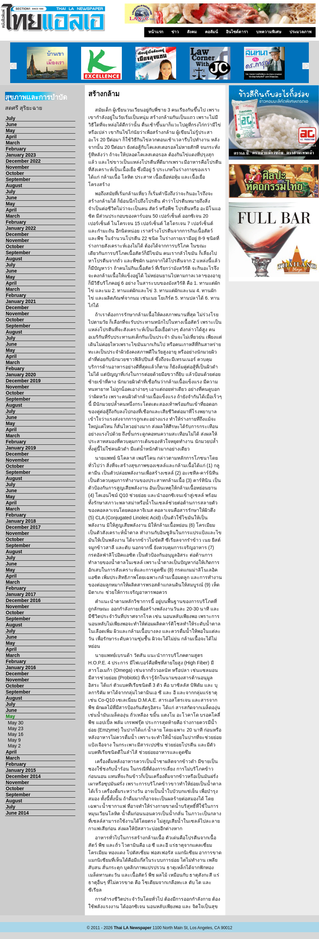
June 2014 (17, 813)
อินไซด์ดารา (237, 31)
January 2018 (21, 521)
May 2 (14, 745)
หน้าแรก (155, 31)
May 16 (15, 734)
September (18, 179)
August (14, 185)
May (10, 130)
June (11, 124)
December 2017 (23, 527)
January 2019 (21, 448)
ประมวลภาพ (300, 31)
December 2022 (23, 161)
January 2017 (21, 594)
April (11, 136)
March (13, 142)
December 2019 (23, 380)
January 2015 (21, 770)
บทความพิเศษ (268, 31)
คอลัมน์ (211, 31)
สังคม (192, 31)
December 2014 (23, 776)
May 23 (15, 728)
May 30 (15, 722)
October (15, 173)
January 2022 (21, 228)
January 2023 (21, 155)
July (10, 118)
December (17, 234)
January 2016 (21, 667)
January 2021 (21, 301)
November (17, 167)
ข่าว (175, 31)
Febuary (15, 368)
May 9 (14, 740)
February (16, 149)
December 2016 (23, 600)
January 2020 (21, 374)
